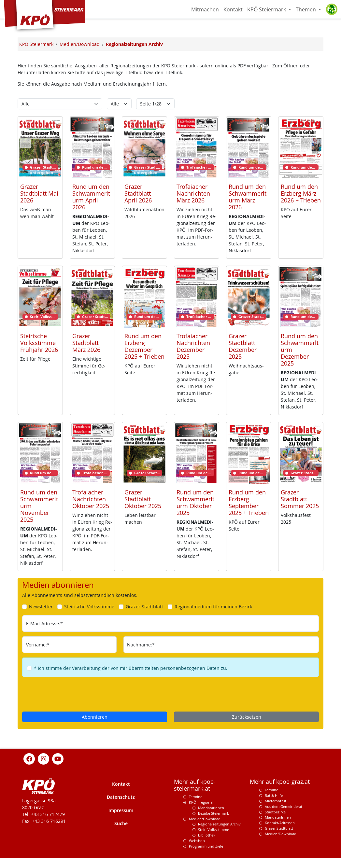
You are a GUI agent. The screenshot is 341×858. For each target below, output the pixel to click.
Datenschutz (121, 797)
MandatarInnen (278, 817)
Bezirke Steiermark (213, 813)
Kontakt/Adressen (280, 822)
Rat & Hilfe (274, 795)
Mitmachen (205, 9)
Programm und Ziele (206, 846)
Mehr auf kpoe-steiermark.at (195, 785)
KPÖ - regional (201, 802)
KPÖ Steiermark (267, 9)
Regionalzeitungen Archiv (219, 824)
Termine (195, 796)
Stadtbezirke (275, 812)
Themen (306, 9)
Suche (121, 823)
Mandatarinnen (211, 807)
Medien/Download (204, 818)
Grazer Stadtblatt (279, 828)
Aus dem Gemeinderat (283, 806)
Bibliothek (206, 835)
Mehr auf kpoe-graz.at (280, 781)
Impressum (120, 810)
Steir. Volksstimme (213, 829)
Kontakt (233, 9)
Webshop (197, 840)
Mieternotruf (275, 800)
